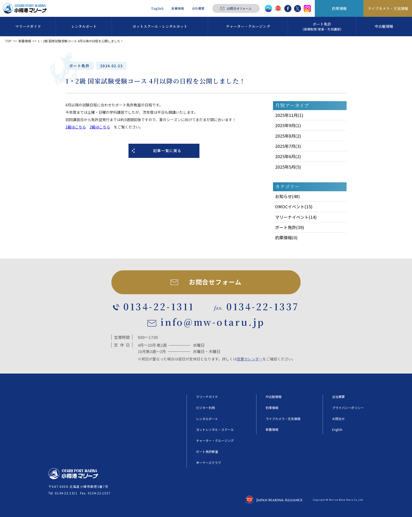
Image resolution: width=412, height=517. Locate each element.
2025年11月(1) (289, 115)
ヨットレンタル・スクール (215, 429)
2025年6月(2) (288, 156)
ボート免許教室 (207, 451)
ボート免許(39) (289, 227)
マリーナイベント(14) (296, 217)
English (157, 8)
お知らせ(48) (287, 196)
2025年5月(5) (288, 167)
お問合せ (338, 419)
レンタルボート (207, 419)
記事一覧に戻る (167, 150)
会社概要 (198, 8)
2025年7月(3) (288, 146)
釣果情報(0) (286, 237)
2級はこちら (100, 127)
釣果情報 (339, 8)
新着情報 (177, 8)
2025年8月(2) (288, 136)
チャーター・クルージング (215, 440)
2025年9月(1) (288, 125)
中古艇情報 (273, 397)
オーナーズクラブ (208, 463)
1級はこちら (75, 127)
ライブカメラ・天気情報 (388, 8)
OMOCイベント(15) (293, 206)
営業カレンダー (249, 358)
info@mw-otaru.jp (212, 322)
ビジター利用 (205, 408)
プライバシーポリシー (348, 408)
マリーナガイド (207, 397)
